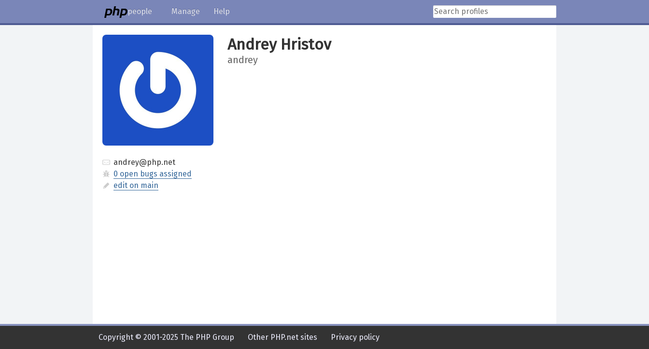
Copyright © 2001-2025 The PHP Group (166, 337)
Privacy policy (355, 337)
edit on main (135, 185)
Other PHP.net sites (282, 337)
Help (221, 11)
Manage (185, 11)
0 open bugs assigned (152, 173)
